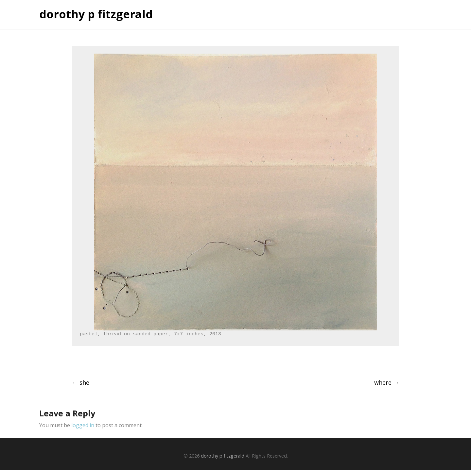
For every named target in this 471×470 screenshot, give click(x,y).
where (386, 382)
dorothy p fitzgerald (96, 14)
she (80, 382)
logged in (82, 425)
